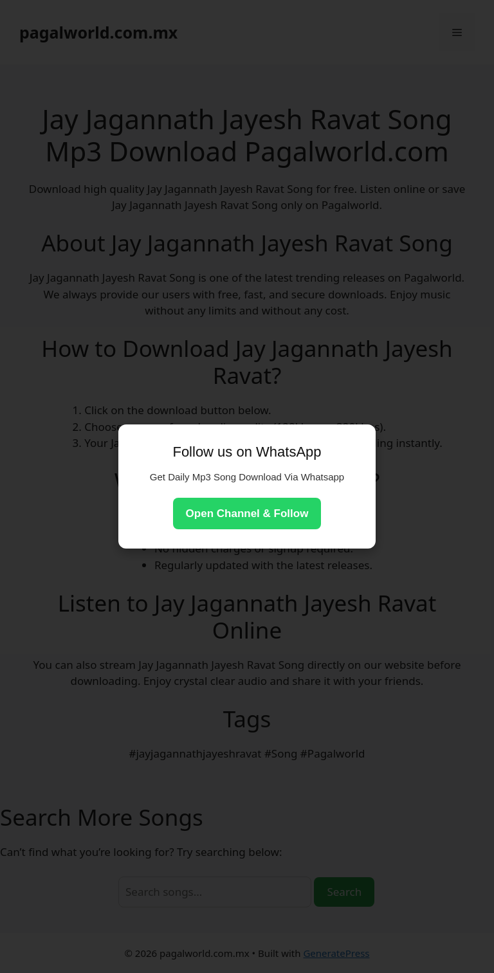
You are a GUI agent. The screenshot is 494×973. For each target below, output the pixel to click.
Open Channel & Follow (247, 513)
